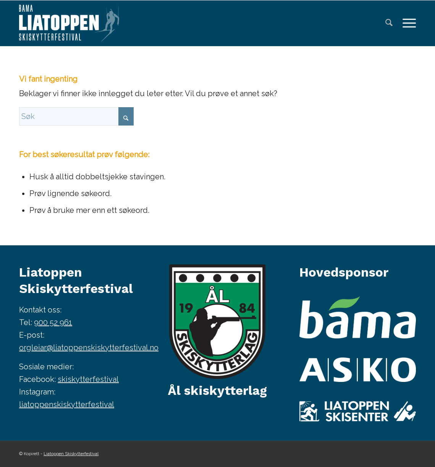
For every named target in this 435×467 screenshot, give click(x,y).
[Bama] (357, 317)
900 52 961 (53, 322)
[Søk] (389, 23)
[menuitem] (389, 23)
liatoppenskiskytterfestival (66, 404)
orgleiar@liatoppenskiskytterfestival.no (88, 347)
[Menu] (407, 23)
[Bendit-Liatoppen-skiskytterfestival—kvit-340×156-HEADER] (69, 23)
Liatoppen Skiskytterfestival (71, 453)
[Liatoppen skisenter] (357, 411)
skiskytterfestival (88, 379)
